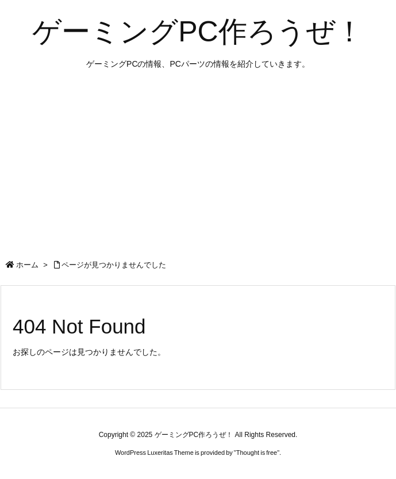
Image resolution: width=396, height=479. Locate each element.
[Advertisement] (198, 162)
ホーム (27, 264)
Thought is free (256, 452)
